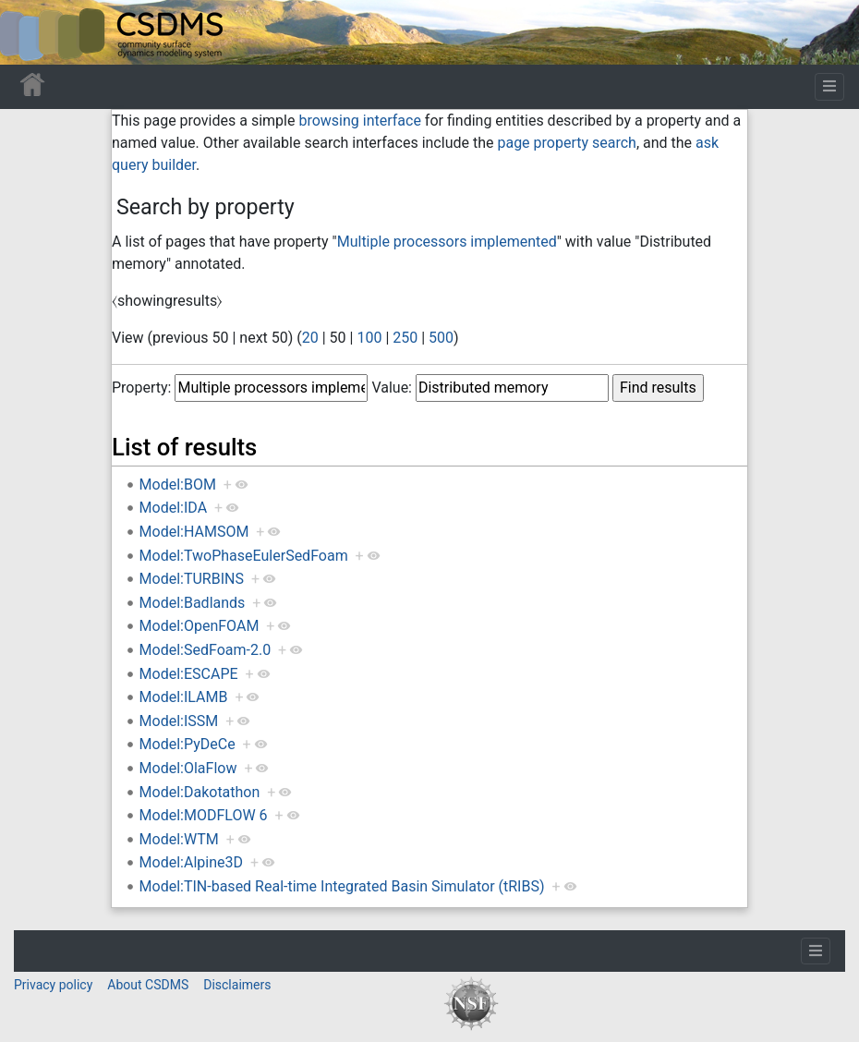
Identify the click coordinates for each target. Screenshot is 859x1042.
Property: (141, 387)
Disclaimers (237, 984)
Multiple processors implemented (447, 241)
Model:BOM (177, 484)
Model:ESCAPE (188, 674)
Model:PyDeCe (187, 744)
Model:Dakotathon (199, 792)
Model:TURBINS (191, 579)
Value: (391, 387)
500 (441, 337)
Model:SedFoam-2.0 (205, 650)
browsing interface (359, 120)
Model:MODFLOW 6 (203, 815)
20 (310, 337)
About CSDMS (147, 984)
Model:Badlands (192, 603)
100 (369, 337)
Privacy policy (53, 984)
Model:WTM (179, 839)
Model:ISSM (179, 721)
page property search (566, 142)
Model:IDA (173, 507)
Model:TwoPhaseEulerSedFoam (243, 555)
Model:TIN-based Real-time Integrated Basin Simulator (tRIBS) (342, 886)
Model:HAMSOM (194, 531)
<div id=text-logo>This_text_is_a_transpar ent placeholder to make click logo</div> (29, 32)
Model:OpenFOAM (199, 626)
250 (405, 337)
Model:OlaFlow (188, 768)
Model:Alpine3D (191, 862)
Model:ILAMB (183, 697)
